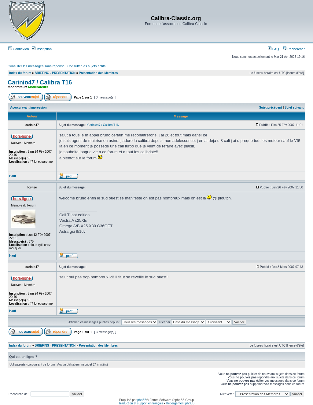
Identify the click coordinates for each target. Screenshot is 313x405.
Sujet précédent (270, 107)
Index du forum (20, 73)
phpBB (141, 400)
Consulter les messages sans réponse (36, 66)
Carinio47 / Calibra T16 (40, 82)
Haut (12, 176)
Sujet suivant (294, 107)
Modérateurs (38, 87)
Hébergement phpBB (180, 403)
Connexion (18, 49)
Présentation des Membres (98, 73)
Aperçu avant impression (28, 107)
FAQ (273, 49)
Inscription (42, 49)
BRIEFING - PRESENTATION (55, 73)
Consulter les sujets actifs (86, 66)
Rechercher (294, 49)
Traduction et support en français (141, 403)
